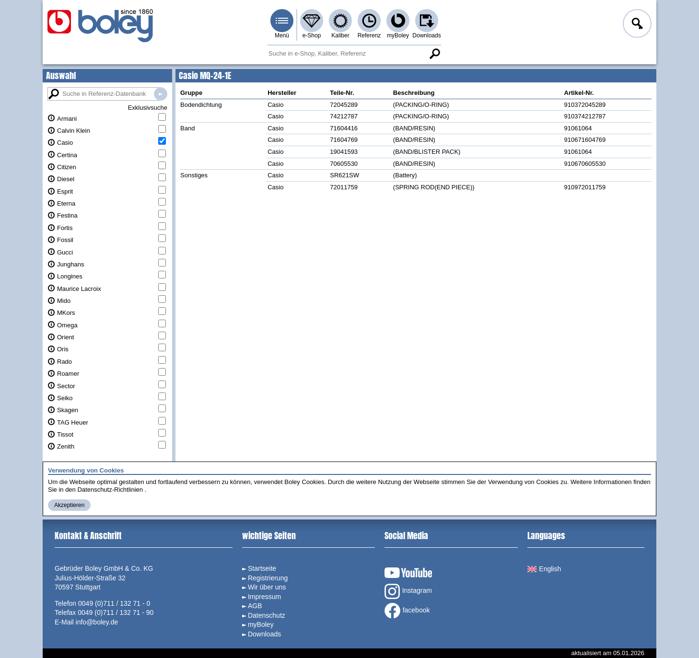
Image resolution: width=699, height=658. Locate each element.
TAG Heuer (72, 422)
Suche (434, 53)
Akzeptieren (69, 505)
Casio (65, 142)
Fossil (65, 239)
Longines (69, 276)
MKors (66, 312)
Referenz (369, 35)
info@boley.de (97, 622)
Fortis (65, 227)
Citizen (66, 167)
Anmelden (636, 25)
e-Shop (312, 35)
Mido (63, 300)
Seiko (65, 398)
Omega (67, 325)
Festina (67, 215)
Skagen (67, 410)
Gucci (65, 252)
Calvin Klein (73, 130)
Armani (67, 118)
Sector (66, 386)
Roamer (68, 373)
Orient (65, 337)
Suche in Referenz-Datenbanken (160, 94)
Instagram (408, 591)
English (544, 569)
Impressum (264, 596)
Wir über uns (267, 587)
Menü (282, 35)
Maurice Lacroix (79, 288)
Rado (64, 361)
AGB (255, 606)
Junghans (70, 264)
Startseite (262, 568)
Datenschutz (266, 615)
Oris (63, 349)
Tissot (65, 434)
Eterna (66, 203)
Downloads (426, 35)
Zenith (65, 446)
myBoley (398, 35)
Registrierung (268, 578)
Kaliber (340, 35)
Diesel (65, 179)
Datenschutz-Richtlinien (110, 489)
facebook (407, 610)
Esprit (65, 191)
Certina (67, 155)
